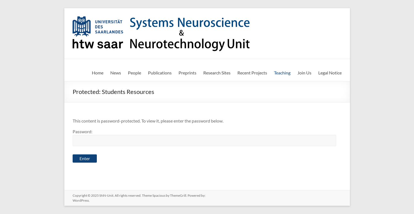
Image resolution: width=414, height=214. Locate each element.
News (115, 72)
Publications (160, 72)
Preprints (187, 72)
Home (97, 72)
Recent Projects (252, 72)
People (134, 72)
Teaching (282, 72)
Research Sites (217, 72)
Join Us (304, 72)
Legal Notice (330, 72)
